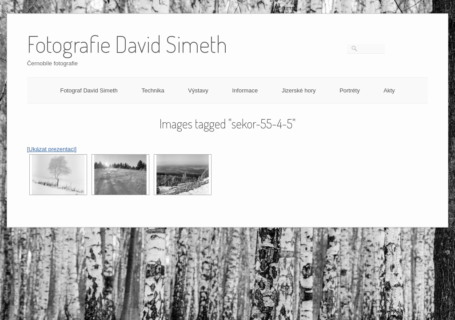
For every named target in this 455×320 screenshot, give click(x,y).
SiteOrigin (239, 253)
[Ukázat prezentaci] (51, 149)
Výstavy (198, 90)
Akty (389, 90)
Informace (245, 90)
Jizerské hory (299, 90)
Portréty (349, 90)
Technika (152, 90)
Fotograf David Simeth (88, 90)
